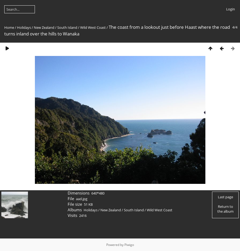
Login (230, 9)
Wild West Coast (93, 27)
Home (9, 27)
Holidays (24, 27)
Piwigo (129, 244)
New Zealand (44, 27)
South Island (67, 27)
